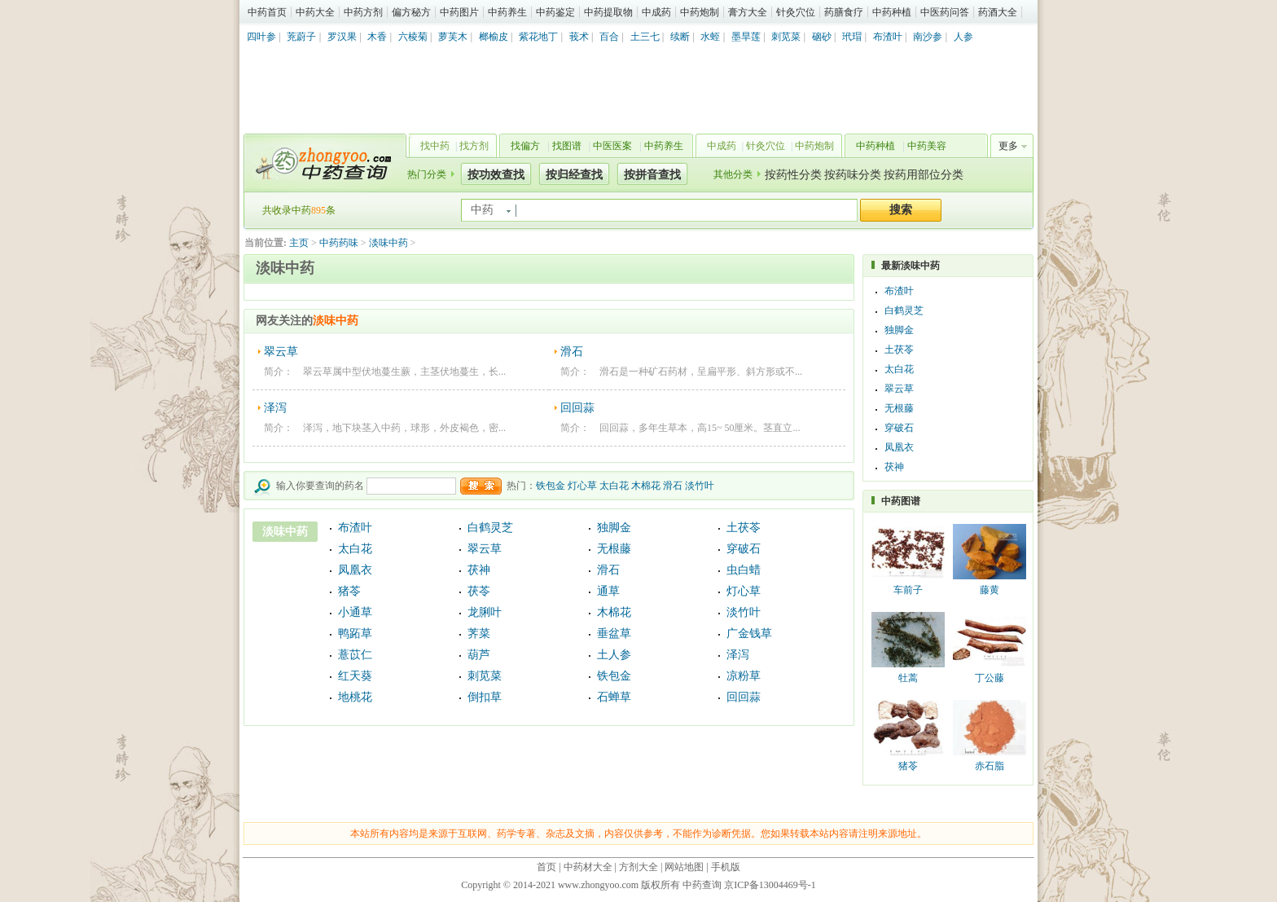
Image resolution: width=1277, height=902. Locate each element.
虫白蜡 (743, 570)
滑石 (571, 351)
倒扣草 (484, 697)
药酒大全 (997, 12)
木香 (377, 36)
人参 (963, 36)
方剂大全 (638, 867)
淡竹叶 (699, 485)
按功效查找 (495, 175)
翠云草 (281, 351)
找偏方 (525, 146)
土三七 (645, 36)
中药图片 (459, 12)
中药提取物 (608, 12)
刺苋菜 (786, 36)
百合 (609, 36)
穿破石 (743, 549)
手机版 (725, 867)
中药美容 (926, 146)
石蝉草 (614, 697)
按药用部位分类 (923, 175)
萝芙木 (452, 36)
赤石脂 (989, 766)
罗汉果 (342, 36)
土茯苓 (743, 527)
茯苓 (478, 591)
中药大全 (315, 12)
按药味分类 (852, 175)
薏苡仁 (355, 655)
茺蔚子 (301, 36)
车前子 (908, 590)
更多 (1008, 146)
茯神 (478, 570)
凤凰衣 (355, 570)
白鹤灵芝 (490, 527)
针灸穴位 (795, 12)
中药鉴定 (555, 12)
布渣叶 (887, 36)
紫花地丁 (538, 36)
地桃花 (355, 697)
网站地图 (684, 867)
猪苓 (349, 591)
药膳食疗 (843, 12)
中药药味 (338, 243)
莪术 (579, 36)
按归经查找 (574, 175)
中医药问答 (944, 12)
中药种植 (891, 12)
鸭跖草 (355, 633)
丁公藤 (989, 678)
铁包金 (550, 485)
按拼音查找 (652, 175)
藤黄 (989, 590)
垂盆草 (614, 633)
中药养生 (507, 12)
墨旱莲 (746, 36)
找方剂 (474, 146)
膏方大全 (747, 12)
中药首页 (267, 12)
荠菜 (478, 633)
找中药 (435, 146)
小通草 (355, 612)
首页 (546, 867)
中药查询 (321, 163)
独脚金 (614, 527)
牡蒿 (908, 678)
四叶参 (261, 36)
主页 (299, 243)
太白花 (614, 485)
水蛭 (710, 36)
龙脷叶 (484, 612)
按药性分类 (793, 175)
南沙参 (927, 36)
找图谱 (566, 146)
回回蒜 (577, 408)
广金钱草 (749, 633)
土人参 (614, 655)
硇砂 (822, 36)
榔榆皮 (493, 36)
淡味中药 (388, 243)
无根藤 (614, 549)
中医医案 (612, 146)
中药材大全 (588, 867)
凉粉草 (743, 676)
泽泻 (275, 408)
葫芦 (478, 655)
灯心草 (582, 485)
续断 (680, 36)
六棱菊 (413, 36)
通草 (608, 591)
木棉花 (645, 485)
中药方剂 (363, 12)
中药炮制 (699, 12)
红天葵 (355, 676)
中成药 (656, 12)
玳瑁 (852, 36)
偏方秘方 (411, 12)
